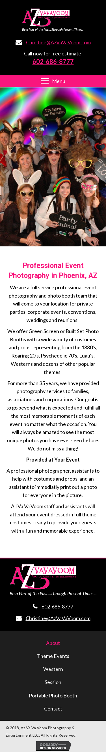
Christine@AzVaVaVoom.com (58, 42)
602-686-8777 (57, 606)
